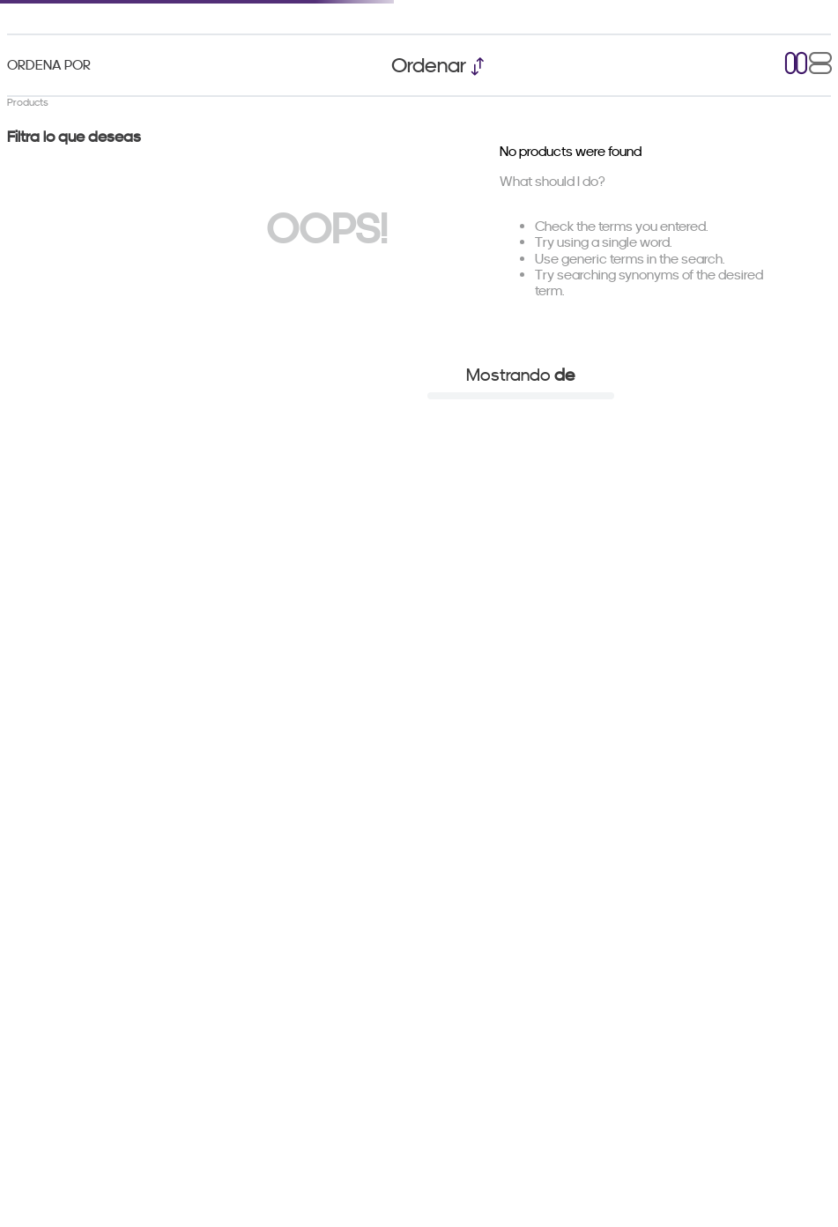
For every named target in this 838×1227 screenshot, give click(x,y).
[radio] (796, 65)
